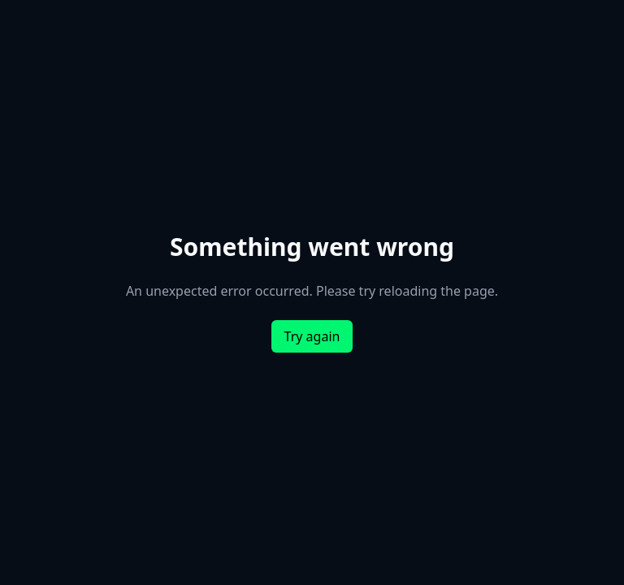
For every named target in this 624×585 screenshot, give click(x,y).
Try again (312, 336)
